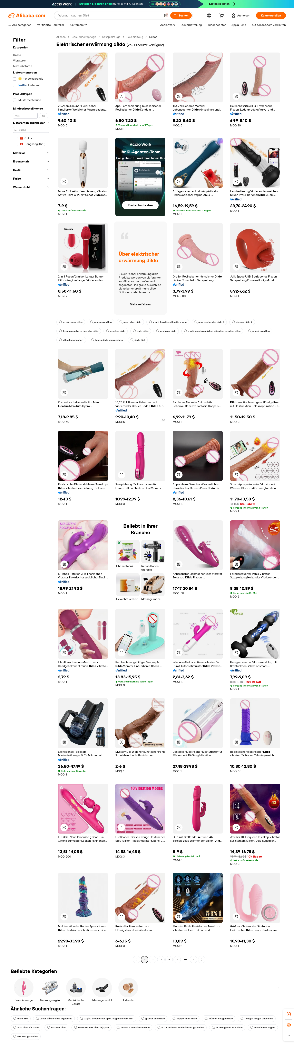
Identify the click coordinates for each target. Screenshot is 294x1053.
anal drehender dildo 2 (209, 322)
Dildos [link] (153, 36)
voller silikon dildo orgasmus (54, 1018)
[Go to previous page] (136, 959)
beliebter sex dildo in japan (91, 1027)
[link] (288, 1014)
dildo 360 (137, 340)
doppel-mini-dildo (185, 1018)
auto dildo (140, 331)
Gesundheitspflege (84, 36)
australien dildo (130, 322)
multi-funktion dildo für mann (168, 322)
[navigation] (31, 499)
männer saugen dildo (219, 1018)
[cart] (222, 16)
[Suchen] (181, 15)
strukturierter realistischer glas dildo (180, 1027)
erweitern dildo (259, 331)
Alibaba (61, 36)
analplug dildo (166, 331)
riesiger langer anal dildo (257, 1018)
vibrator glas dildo (25, 1036)
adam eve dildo (101, 322)
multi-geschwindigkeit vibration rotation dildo (212, 331)
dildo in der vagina (262, 1027)
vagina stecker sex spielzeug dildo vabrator (107, 1018)
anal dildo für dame (26, 1027)
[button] (166, 15)
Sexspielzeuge (111, 36)
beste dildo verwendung (107, 340)
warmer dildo (56, 1027)
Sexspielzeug (135, 36)
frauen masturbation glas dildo (78, 331)
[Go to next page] (201, 959)
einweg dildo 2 (242, 322)
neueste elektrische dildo (133, 1027)
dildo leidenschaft (71, 340)
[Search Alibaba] (109, 15)
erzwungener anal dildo (227, 1027)
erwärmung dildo (70, 322)
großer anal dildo (153, 1018)
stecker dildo (115, 331)
